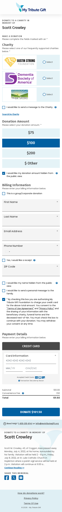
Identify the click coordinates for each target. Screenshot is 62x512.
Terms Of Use (31, 503)
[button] (55, 108)
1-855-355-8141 (25, 423)
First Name (11, 202)
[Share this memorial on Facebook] (6, 477)
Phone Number (13, 246)
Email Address (13, 231)
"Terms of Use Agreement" (20, 308)
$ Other (31, 163)
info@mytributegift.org (47, 423)
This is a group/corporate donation (24, 193)
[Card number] (31, 361)
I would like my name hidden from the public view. (29, 284)
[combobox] (7, 251)
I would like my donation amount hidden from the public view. (30, 175)
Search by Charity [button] (10, 114)
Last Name (11, 216)
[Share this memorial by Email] (21, 477)
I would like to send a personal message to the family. (30, 292)
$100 (31, 143)
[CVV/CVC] (34, 368)
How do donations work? (31, 493)
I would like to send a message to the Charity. (30, 107)
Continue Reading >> (14, 468)
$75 (31, 133)
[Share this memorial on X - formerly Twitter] (14, 477)
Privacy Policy (31, 498)
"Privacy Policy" (46, 308)
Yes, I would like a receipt (19, 260)
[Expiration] (14, 368)
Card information (17, 356)
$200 (31, 153)
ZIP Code (9, 266)
